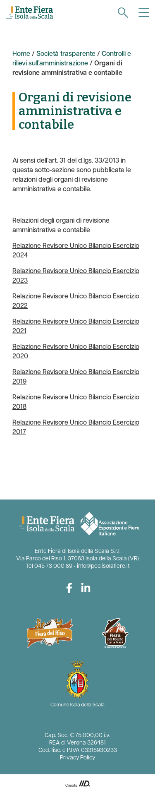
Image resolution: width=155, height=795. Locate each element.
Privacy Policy (77, 758)
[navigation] (123, 12)
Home (21, 54)
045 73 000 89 (53, 566)
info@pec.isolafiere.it (103, 566)
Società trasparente (65, 54)
